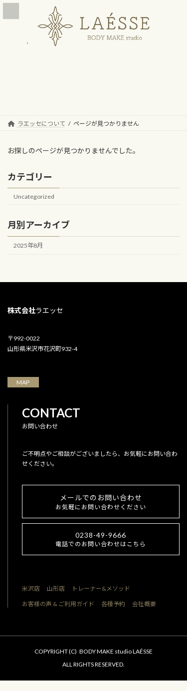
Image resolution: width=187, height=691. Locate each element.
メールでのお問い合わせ (100, 502)
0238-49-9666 (100, 539)
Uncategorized (33, 196)
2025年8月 (28, 245)
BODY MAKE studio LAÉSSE (116, 651)
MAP (22, 382)
